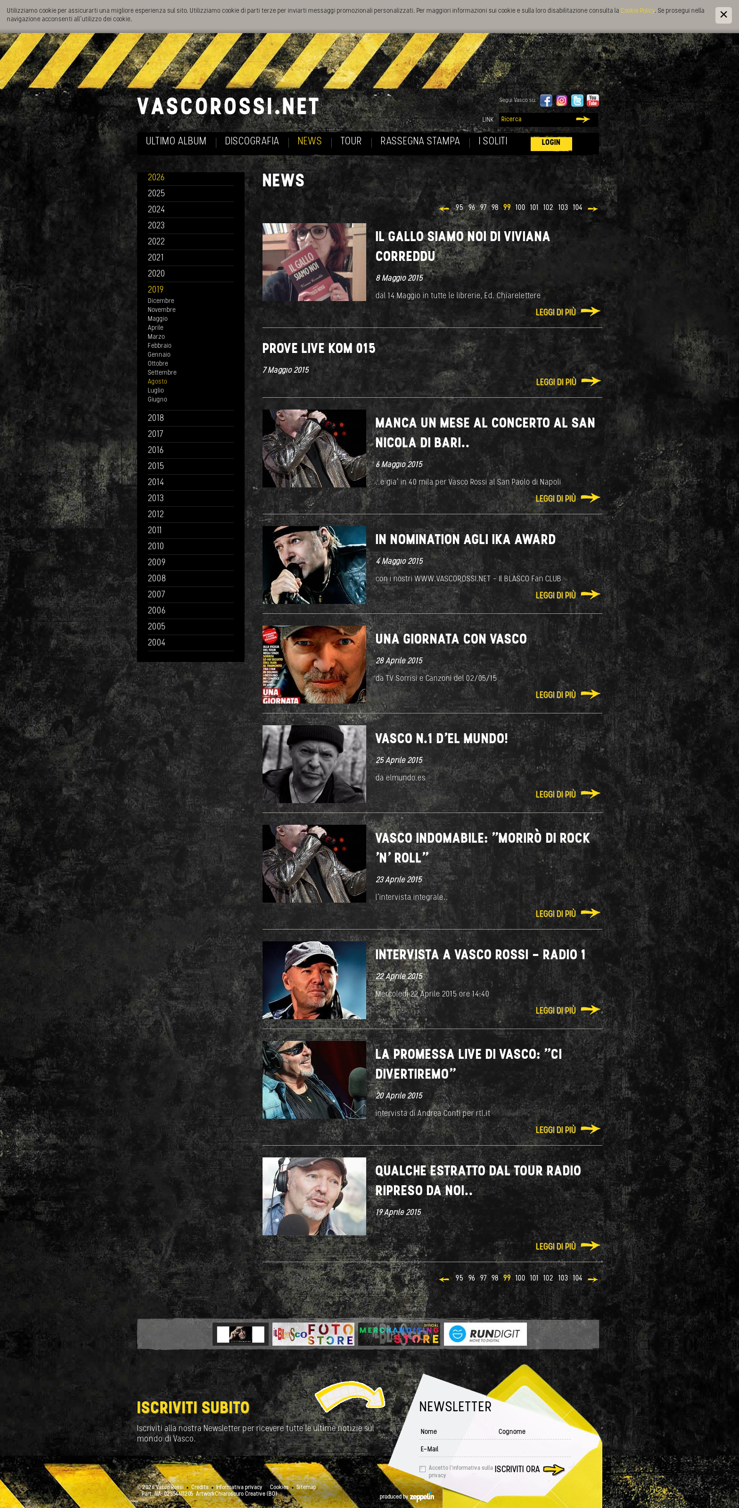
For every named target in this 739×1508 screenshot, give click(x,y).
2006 (157, 611)
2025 (156, 194)
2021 (156, 258)
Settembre (162, 373)
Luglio (156, 390)
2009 (157, 563)
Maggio (158, 319)
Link (488, 120)
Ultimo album (176, 141)
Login (551, 143)
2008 (157, 579)
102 (548, 208)
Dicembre (161, 301)
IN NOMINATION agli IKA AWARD (466, 540)
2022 (156, 242)
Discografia (252, 141)
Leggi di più (556, 313)
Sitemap (306, 1488)
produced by (407, 1497)
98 (495, 208)
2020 (156, 274)
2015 (156, 466)
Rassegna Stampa (420, 141)
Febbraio (160, 346)
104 (578, 208)
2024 (156, 210)
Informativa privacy (239, 1488)
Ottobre (158, 364)
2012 (156, 515)
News (310, 141)
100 (521, 208)
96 (472, 208)
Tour (351, 141)
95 (460, 208)
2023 (156, 226)
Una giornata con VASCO (451, 640)
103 (563, 208)
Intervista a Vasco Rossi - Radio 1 (481, 955)
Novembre (162, 310)
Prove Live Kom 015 (319, 349)
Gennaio (159, 355)
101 (534, 208)
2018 (156, 418)
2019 (156, 290)
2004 (157, 643)
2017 (156, 434)
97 (483, 208)
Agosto (157, 381)
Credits (200, 1488)
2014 (156, 482)
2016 (156, 450)
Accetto (461, 1472)
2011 (155, 531)
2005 (157, 627)
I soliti (493, 141)
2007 (156, 595)
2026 (156, 178)
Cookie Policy (638, 11)
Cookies (279, 1488)
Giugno (157, 399)
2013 (156, 498)
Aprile (156, 328)
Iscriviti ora (517, 1470)
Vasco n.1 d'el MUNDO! (442, 739)
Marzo (156, 337)
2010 (156, 547)
